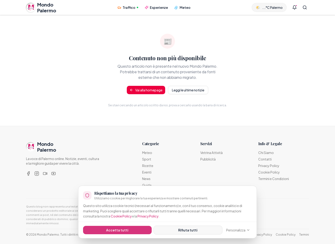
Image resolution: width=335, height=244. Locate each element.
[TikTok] (45, 173)
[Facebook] (28, 173)
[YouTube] (53, 173)
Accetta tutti (117, 230)
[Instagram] (36, 173)
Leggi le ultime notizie (188, 90)
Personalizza (238, 230)
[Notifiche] (294, 7)
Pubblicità (208, 159)
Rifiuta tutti (188, 230)
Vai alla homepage (146, 90)
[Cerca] (305, 7)
